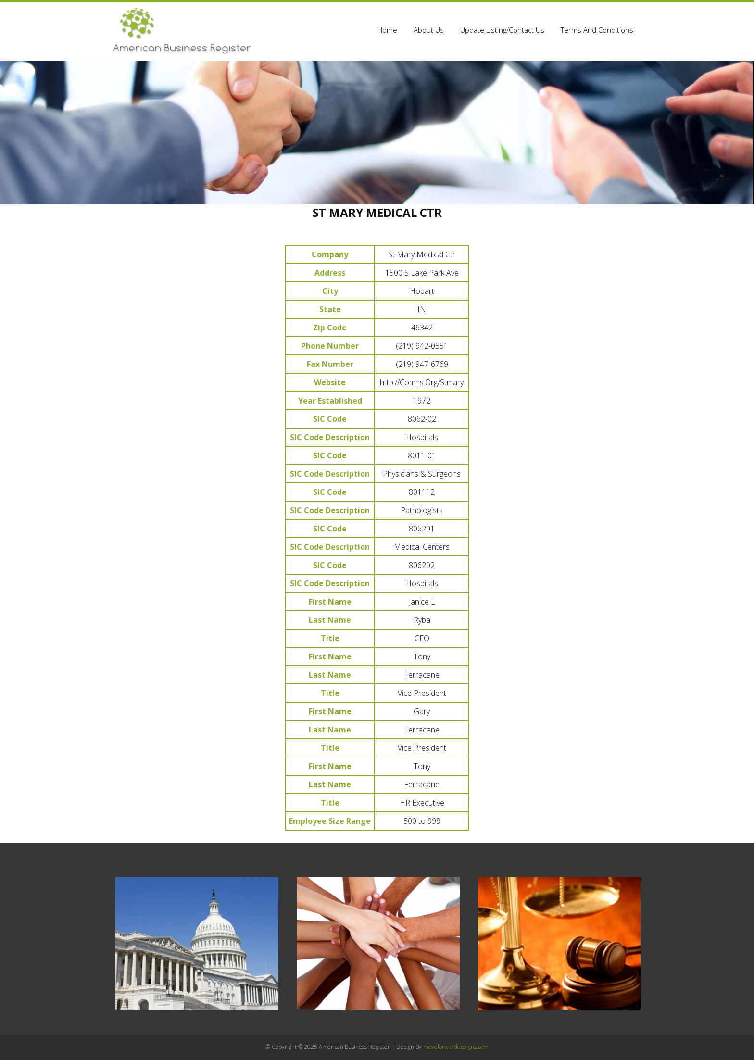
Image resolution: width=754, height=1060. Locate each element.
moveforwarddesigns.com (456, 1047)
